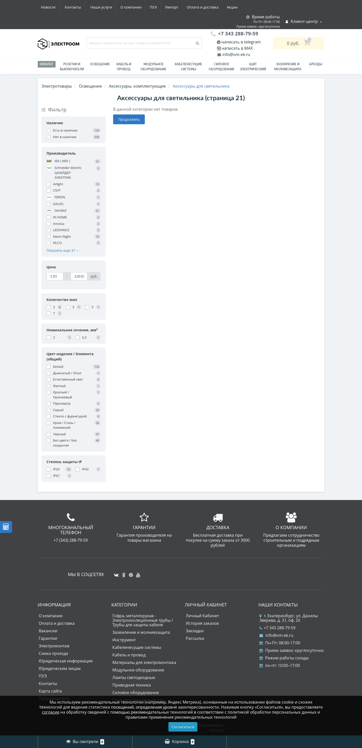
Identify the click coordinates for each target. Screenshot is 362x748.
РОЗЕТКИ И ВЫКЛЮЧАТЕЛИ (72, 66)
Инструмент (124, 640)
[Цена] (55, 276)
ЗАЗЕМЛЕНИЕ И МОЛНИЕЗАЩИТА (287, 66)
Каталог (47, 64)
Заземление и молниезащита (141, 632)
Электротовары (56, 86)
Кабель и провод (123, 66)
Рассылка (195, 638)
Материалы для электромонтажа (144, 662)
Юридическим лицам (60, 668)
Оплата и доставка (157, 7)
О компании (82, 7)
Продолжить (129, 119)
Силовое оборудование (222, 66)
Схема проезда (53, 653)
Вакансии (48, 631)
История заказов (202, 623)
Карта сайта (50, 691)
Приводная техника (131, 685)
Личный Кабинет (202, 615)
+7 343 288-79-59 (277, 628)
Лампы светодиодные (133, 677)
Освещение (100, 64)
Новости (210, 7)
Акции (188, 7)
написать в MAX (237, 48)
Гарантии (48, 638)
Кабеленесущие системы (188, 66)
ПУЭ (106, 7)
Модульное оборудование (153, 66)
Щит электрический (253, 66)
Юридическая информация (66, 661)
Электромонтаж (54, 646)
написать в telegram (240, 42)
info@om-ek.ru (235, 54)
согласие (50, 712)
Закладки (195, 631)
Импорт (125, 7)
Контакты (235, 7)
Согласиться (183, 726)
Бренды (315, 64)
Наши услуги (52, 7)
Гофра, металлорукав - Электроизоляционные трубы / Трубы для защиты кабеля (142, 620)
